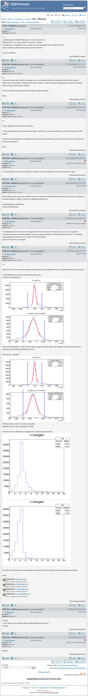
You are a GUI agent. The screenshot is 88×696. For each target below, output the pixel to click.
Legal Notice (43, 687)
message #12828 (23, 609)
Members (66, 15)
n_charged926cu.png (23, 594)
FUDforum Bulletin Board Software (50, 692)
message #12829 (23, 637)
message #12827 (23, 251)
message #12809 (20, 25)
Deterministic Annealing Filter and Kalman (72, 668)
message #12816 (23, 158)
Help (58, 15)
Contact (26, 687)
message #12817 (23, 183)
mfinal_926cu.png (22, 584)
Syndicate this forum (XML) (72, 674)
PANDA (10, 19)
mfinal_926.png (21, 579)
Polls (22, 22)
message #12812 (23, 107)
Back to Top (44, 672)
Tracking (27, 19)
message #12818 (23, 218)
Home (82, 15)
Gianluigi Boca (9, 29)
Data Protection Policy (57, 687)
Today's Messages (13, 22)
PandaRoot (19, 19)
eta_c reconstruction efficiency (68, 665)
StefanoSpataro (9, 161)
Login (75, 15)
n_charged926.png (22, 589)
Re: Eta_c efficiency (11, 64)
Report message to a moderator (77, 56)
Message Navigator (32, 22)
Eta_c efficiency (10, 26)
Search (50, 15)
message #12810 (23, 64)
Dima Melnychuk (10, 67)
